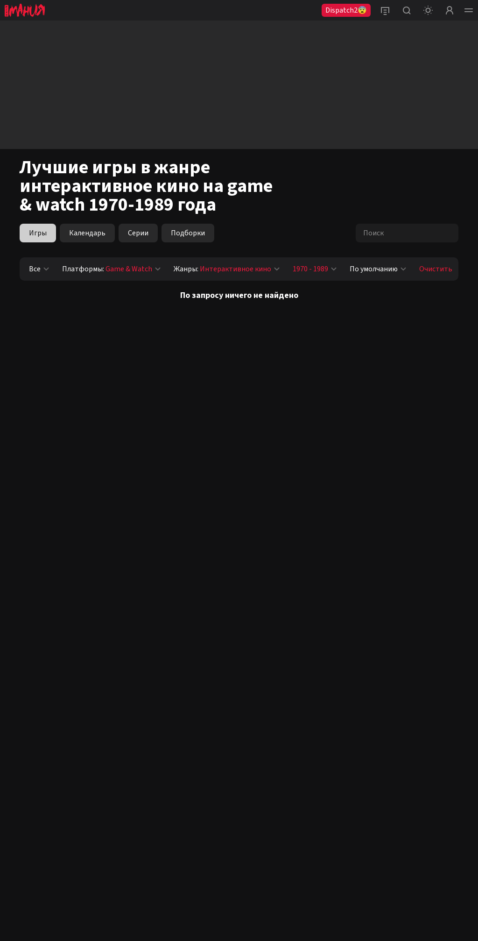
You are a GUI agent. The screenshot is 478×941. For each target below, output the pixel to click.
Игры (38, 233)
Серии (138, 233)
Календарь (87, 233)
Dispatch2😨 (346, 10)
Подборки (188, 233)
